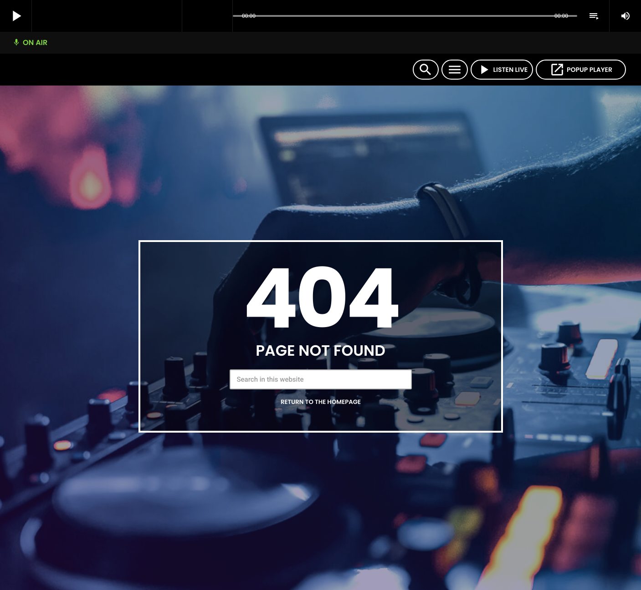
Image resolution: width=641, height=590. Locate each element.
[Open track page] (223, 16)
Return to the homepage (321, 402)
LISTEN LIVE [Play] (502, 69)
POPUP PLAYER (580, 69)
